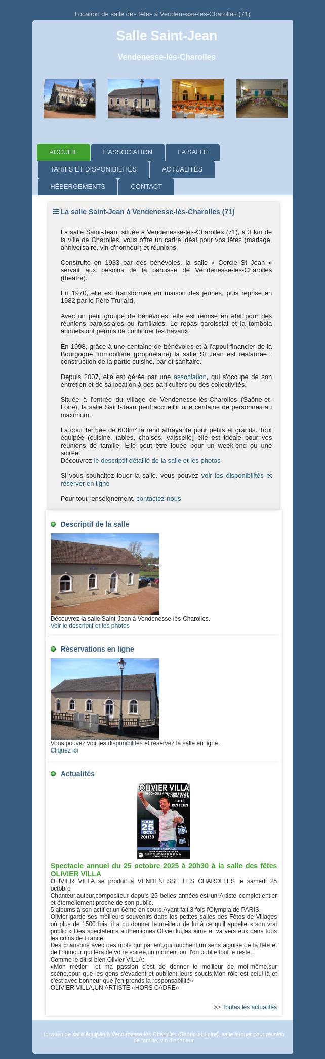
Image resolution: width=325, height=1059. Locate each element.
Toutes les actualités (249, 1007)
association (190, 377)
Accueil (63, 152)
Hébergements (77, 186)
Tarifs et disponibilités (93, 169)
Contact (146, 186)
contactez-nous (158, 498)
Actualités (182, 169)
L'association (128, 152)
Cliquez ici (64, 750)
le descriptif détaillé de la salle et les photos (156, 460)
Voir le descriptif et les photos (90, 625)
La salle (193, 152)
